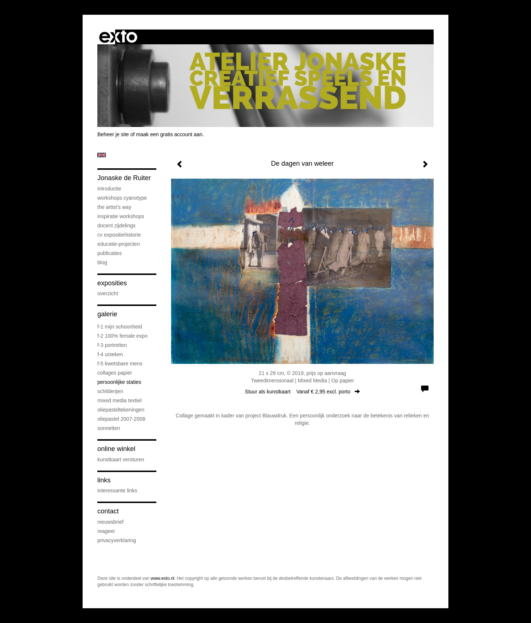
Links (104, 480)
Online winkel (116, 448)
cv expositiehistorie (119, 235)
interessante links (117, 490)
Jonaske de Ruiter (124, 178)
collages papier (114, 373)
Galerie (107, 314)
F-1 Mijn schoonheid (119, 327)
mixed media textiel (119, 400)
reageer (106, 531)
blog (102, 262)
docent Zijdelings (116, 225)
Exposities (112, 283)
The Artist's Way (114, 207)
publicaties (109, 253)
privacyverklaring (116, 540)
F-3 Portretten (112, 345)
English (101, 155)
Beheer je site (113, 134)
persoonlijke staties (119, 382)
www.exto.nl (162, 578)
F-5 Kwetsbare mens (119, 363)
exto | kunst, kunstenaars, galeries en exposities (118, 37)
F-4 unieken (110, 354)
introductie (109, 189)
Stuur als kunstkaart (302, 392)
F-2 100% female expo (122, 336)
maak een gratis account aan (169, 134)
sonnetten (108, 428)
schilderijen (110, 391)
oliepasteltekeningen (121, 410)
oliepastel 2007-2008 (121, 419)
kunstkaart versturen (120, 459)
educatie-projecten (118, 244)
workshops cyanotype (122, 198)
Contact (108, 511)
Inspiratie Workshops (120, 216)
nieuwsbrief (110, 522)
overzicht (107, 293)
